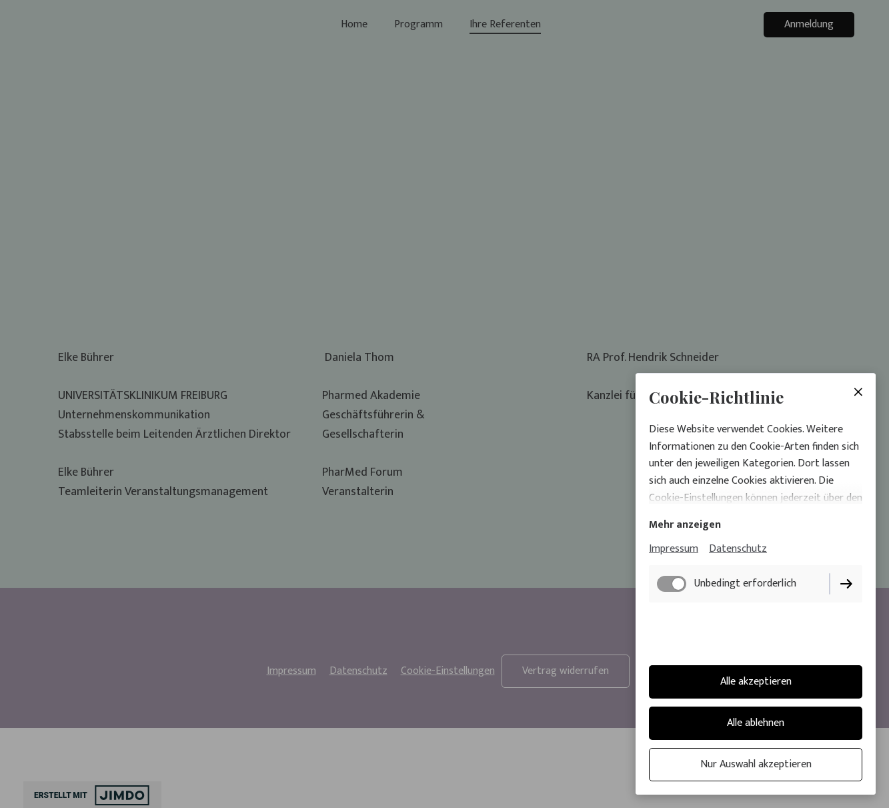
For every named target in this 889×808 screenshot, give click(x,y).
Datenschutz (738, 549)
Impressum (673, 549)
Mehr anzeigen (685, 525)
